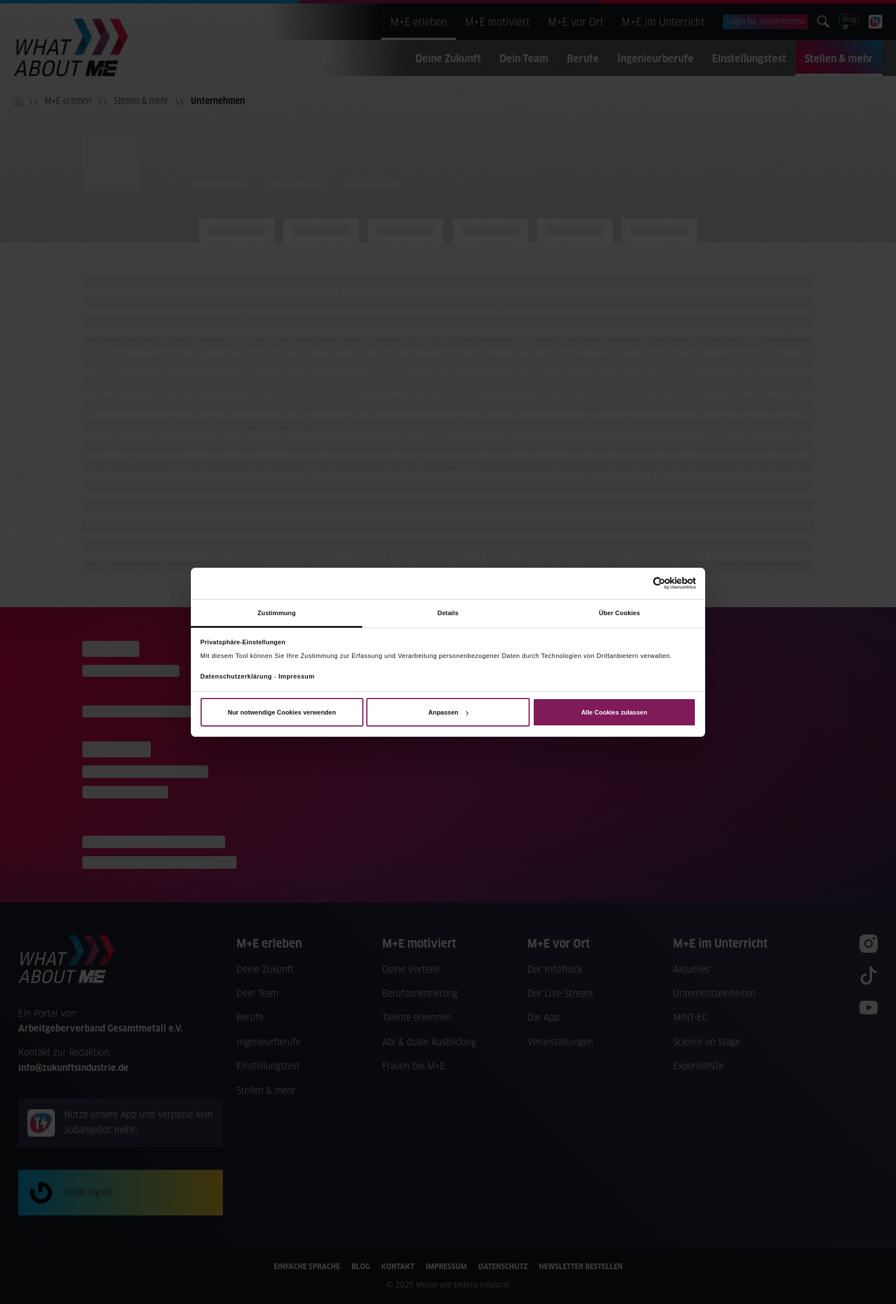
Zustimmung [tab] (277, 612)
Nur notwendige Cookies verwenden (281, 712)
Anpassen (448, 712)
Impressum (296, 676)
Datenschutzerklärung (237, 676)
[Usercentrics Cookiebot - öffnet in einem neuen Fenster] (646, 583)
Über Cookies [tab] (619, 612)
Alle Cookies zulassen (614, 712)
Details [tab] (448, 612)
